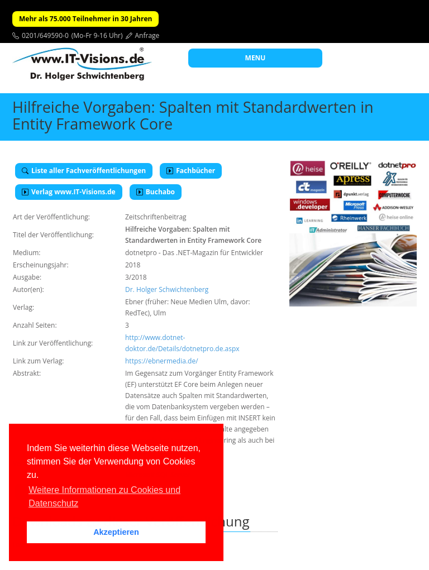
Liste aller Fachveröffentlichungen (84, 170)
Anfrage (147, 35)
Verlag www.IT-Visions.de (69, 192)
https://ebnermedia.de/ (161, 361)
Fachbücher (190, 170)
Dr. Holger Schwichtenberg (166, 289)
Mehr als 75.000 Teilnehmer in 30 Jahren (85, 18)
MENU (255, 58)
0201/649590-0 (45, 35)
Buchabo (155, 192)
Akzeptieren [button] (116, 532)
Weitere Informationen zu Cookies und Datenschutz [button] (104, 496)
